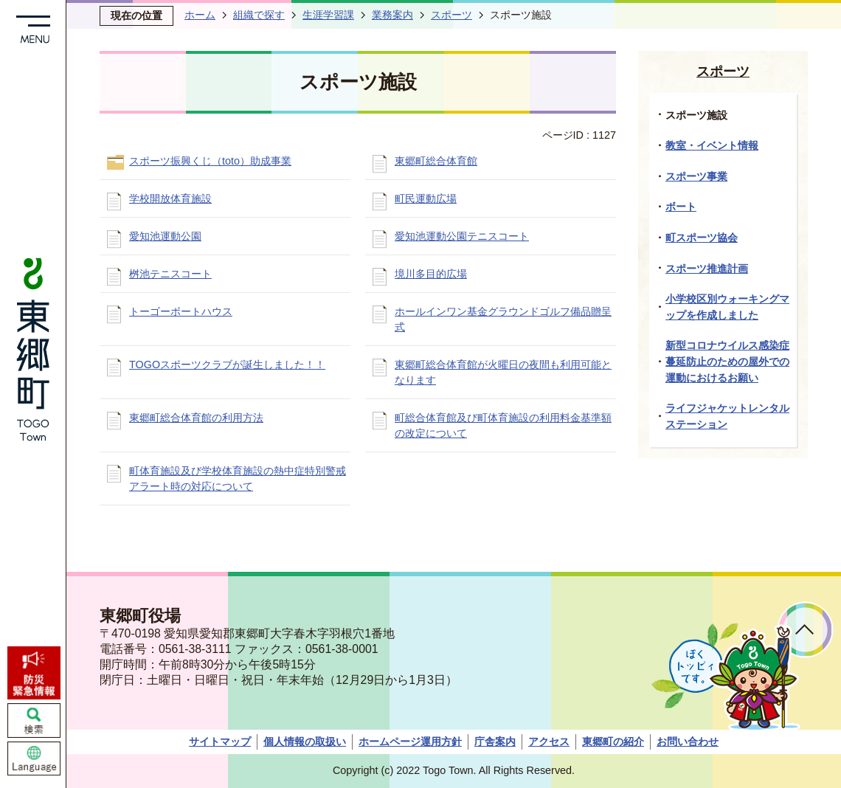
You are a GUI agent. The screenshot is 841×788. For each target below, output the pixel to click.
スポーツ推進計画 (706, 268)
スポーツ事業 (696, 176)
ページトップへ (805, 629)
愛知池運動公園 (165, 236)
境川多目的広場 (431, 274)
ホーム (199, 15)
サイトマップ (220, 741)
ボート (680, 206)
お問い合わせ (688, 741)
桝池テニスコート (170, 274)
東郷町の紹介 (613, 741)
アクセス (549, 741)
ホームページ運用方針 (410, 741)
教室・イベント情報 (711, 145)
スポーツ (451, 15)
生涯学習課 (328, 15)
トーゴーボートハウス (180, 311)
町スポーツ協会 (701, 237)
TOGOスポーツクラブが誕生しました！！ (227, 364)
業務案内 (392, 15)
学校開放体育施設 (170, 198)
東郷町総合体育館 (436, 161)
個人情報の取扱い (304, 741)
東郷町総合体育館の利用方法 (196, 418)
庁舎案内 (495, 741)
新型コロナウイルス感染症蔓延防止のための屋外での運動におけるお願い (727, 361)
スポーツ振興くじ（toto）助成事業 (210, 161)
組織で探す (259, 15)
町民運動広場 (426, 198)
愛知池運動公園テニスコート (462, 236)
